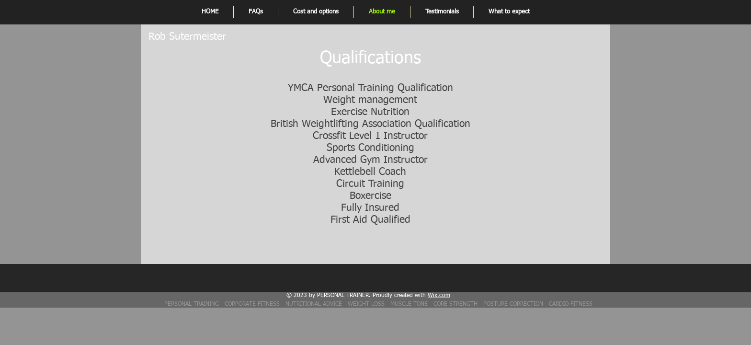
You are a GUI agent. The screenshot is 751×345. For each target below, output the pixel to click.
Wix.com (439, 296)
